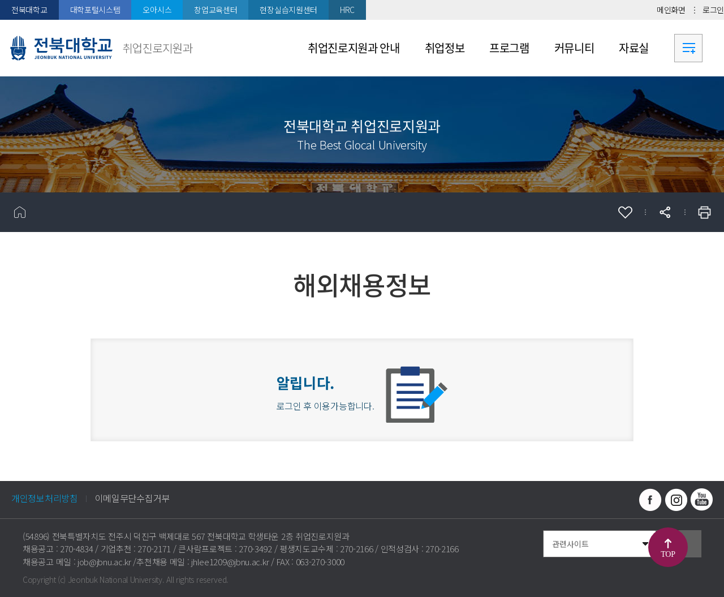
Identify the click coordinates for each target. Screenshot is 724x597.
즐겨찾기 (625, 212)
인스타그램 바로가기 (676, 499)
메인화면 (671, 9)
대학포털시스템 (95, 9)
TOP (668, 554)
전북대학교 (29, 9)
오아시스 (157, 9)
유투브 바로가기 (701, 499)
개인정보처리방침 (44, 498)
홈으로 (20, 212)
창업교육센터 (215, 9)
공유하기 (664, 212)
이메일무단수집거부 (132, 498)
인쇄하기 (704, 212)
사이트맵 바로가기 (688, 48)
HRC (347, 9)
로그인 (713, 9)
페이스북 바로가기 (650, 499)
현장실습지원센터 (288, 9)
